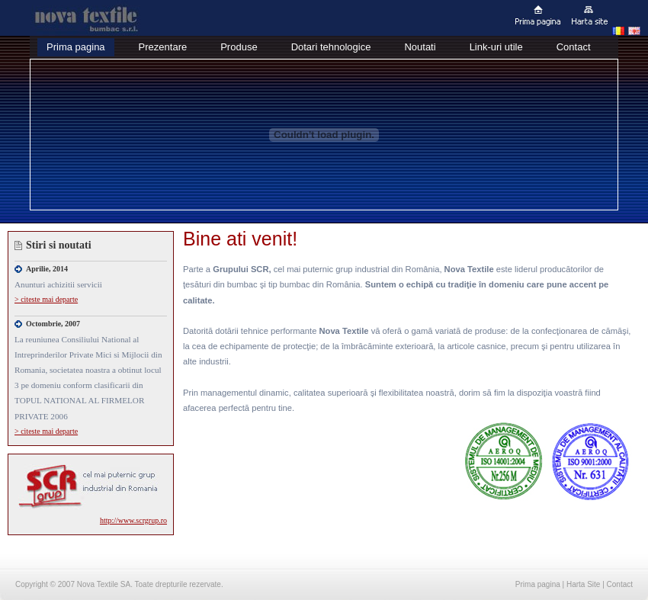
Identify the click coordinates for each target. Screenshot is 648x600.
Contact (574, 47)
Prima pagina (76, 47)
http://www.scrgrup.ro (133, 520)
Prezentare (163, 47)
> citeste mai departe (46, 299)
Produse (238, 47)
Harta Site (583, 584)
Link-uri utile (496, 47)
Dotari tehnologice (331, 47)
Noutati (419, 47)
